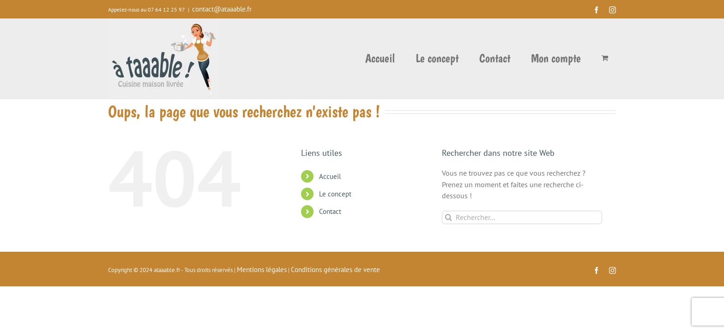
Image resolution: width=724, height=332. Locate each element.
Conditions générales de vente (335, 269)
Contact (330, 211)
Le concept (335, 194)
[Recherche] (448, 217)
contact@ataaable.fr (222, 9)
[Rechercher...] (522, 217)
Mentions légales (262, 269)
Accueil (330, 176)
